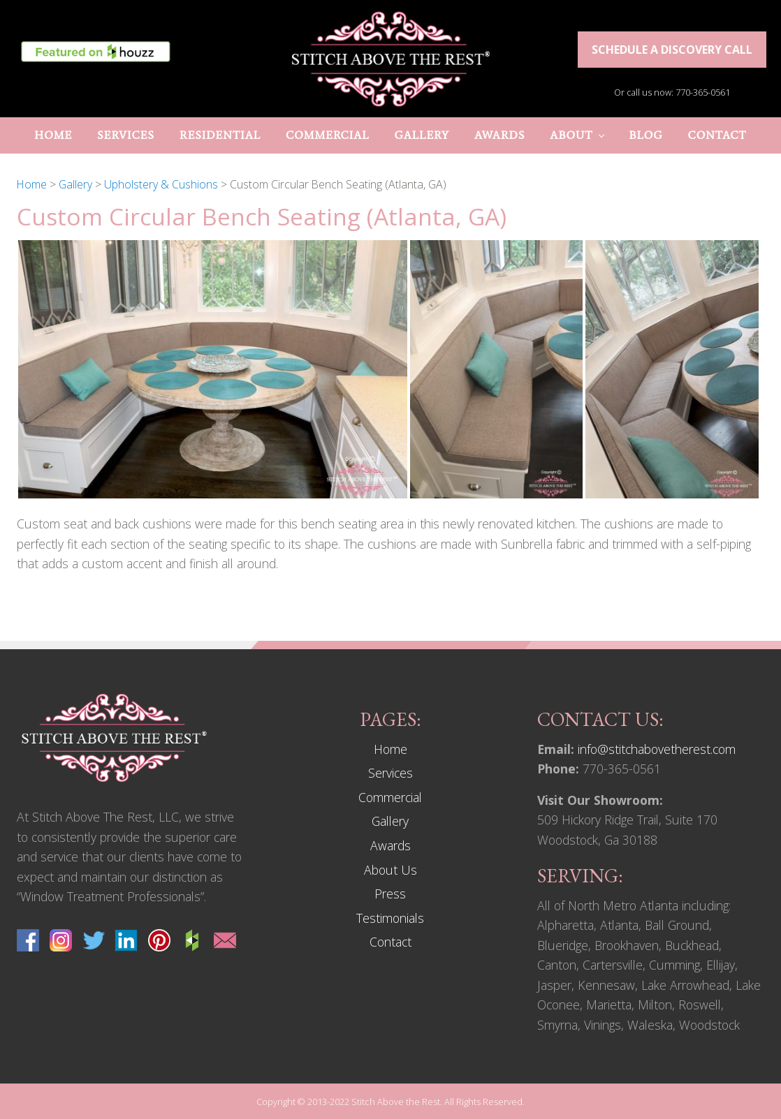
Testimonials (390, 918)
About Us (390, 869)
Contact (390, 941)
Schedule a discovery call (672, 49)
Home (390, 749)
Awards (390, 845)
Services (390, 772)
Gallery (390, 821)
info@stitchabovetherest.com (657, 749)
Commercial (390, 797)
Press (390, 893)
